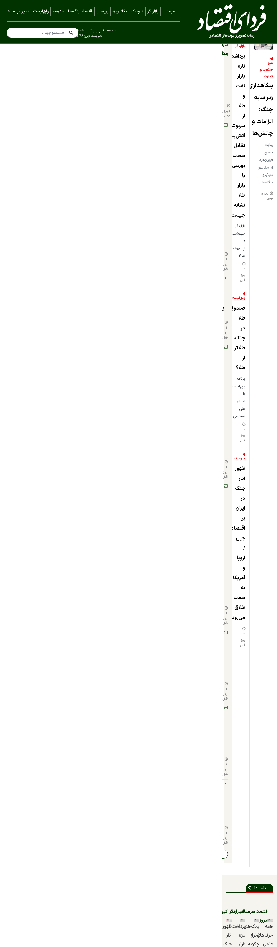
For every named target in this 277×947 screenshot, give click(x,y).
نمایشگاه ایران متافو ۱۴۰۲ (245, 890)
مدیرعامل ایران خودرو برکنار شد (128, 722)
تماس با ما (260, 846)
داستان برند (255, 532)
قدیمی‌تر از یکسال (19, 496)
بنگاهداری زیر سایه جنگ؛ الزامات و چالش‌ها (218, 165)
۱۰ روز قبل (22, 734)
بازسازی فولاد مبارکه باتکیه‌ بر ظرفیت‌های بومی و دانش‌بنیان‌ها (113, 686)
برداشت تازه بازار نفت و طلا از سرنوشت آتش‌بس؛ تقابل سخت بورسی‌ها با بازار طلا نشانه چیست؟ (104, 91)
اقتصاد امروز (254, 321)
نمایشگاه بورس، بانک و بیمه (244, 879)
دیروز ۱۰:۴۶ (155, 188)
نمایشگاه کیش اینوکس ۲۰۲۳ (243, 901)
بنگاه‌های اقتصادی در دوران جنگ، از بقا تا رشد (178, 482)
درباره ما (262, 835)
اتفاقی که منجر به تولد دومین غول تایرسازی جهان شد (243, 587)
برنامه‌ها (259, 297)
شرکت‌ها (258, 627)
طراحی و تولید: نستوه (143, 943)
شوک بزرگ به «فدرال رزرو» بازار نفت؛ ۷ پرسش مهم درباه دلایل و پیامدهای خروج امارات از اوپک (34, 108)
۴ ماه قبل (149, 592)
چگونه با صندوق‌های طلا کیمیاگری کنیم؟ (39, 134)
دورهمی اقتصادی (182, 532)
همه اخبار (261, 857)
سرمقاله (169, 11)
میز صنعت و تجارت (252, 156)
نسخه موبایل (138, 815)
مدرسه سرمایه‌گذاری (44, 426)
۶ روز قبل (74, 702)
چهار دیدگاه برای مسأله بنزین (177, 583)
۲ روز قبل (81, 126)
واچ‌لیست (41, 11)
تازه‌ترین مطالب (46, 69)
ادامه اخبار (27, 263)
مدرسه (58, 11)
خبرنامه (263, 868)
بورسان (102, 11)
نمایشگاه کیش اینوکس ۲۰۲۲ (243, 912)
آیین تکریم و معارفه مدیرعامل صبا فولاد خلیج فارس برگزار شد (115, 645)
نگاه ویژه (119, 11)
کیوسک (137, 11)
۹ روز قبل (217, 513)
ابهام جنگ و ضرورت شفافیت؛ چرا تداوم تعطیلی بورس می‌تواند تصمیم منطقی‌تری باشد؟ (243, 490)
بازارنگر (153, 11)
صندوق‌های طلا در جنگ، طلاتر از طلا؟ (109, 155)
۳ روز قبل (75, 661)
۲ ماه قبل (217, 390)
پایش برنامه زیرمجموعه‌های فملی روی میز (36, 247)
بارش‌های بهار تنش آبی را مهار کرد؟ (35, 210)
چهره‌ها (55, 532)
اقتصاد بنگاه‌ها (80, 11)
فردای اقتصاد (229, 21)
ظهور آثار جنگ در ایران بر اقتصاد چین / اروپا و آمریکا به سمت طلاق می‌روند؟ (107, 214)
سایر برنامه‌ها (18, 11)
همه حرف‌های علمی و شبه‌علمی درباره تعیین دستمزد (241, 376)
